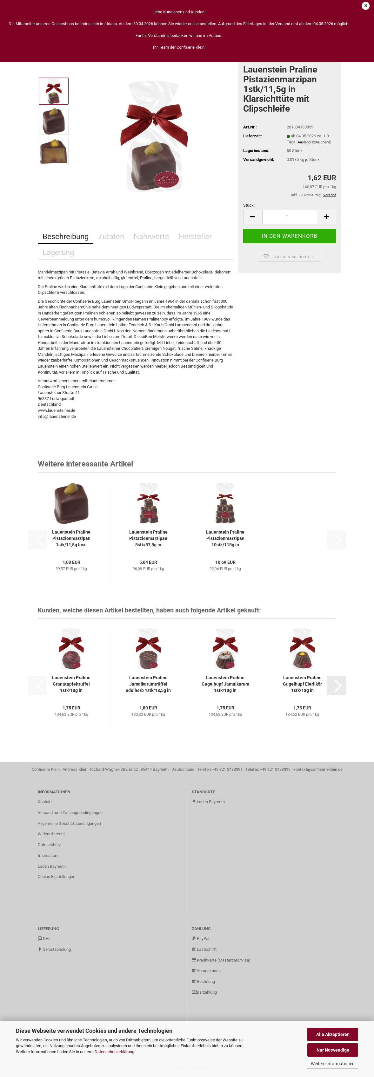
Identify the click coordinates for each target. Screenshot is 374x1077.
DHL (44, 938)
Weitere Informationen (333, 1063)
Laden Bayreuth (52, 866)
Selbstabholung (54, 949)
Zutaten (111, 236)
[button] (252, 217)
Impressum (48, 855)
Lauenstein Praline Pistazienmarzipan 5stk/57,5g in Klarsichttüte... (148, 538)
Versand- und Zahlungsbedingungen (70, 812)
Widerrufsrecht (51, 834)
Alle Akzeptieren (333, 1034)
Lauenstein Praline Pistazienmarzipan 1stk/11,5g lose (71, 538)
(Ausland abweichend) (314, 142)
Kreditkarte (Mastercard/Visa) (221, 960)
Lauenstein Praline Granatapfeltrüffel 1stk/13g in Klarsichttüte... (71, 684)
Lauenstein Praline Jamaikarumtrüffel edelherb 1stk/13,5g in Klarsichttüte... (148, 684)
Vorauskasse (206, 970)
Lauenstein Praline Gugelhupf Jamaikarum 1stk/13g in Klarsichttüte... (225, 684)
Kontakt (45, 801)
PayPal (200, 938)
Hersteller (195, 236)
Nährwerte (151, 236)
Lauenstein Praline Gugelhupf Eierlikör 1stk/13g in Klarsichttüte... (302, 684)
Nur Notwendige (333, 1050)
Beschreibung (66, 236)
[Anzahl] (289, 217)
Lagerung (58, 252)
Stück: (249, 205)
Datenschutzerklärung (114, 1051)
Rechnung (203, 981)
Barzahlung (204, 992)
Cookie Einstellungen (56, 876)
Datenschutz (49, 844)
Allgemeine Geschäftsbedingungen (69, 823)
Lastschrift (204, 949)
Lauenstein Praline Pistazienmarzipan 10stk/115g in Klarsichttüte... (225, 538)
